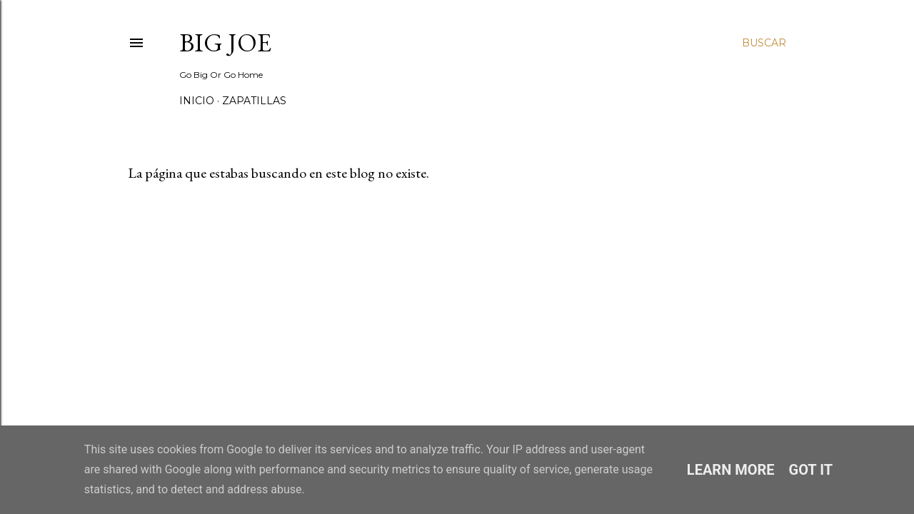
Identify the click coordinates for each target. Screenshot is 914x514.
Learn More (731, 469)
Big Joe (225, 42)
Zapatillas (254, 100)
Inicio (196, 100)
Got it (811, 469)
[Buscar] (764, 43)
